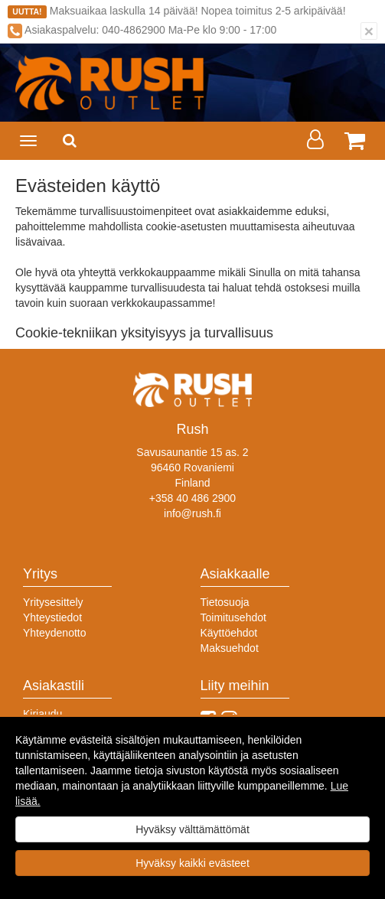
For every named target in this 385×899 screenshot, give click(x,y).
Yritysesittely (53, 602)
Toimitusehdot (233, 617)
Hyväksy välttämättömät (192, 829)
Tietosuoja (225, 602)
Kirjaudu (42, 714)
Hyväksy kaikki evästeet (192, 863)
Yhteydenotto (54, 633)
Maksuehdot (230, 648)
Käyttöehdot (229, 633)
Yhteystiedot (52, 617)
